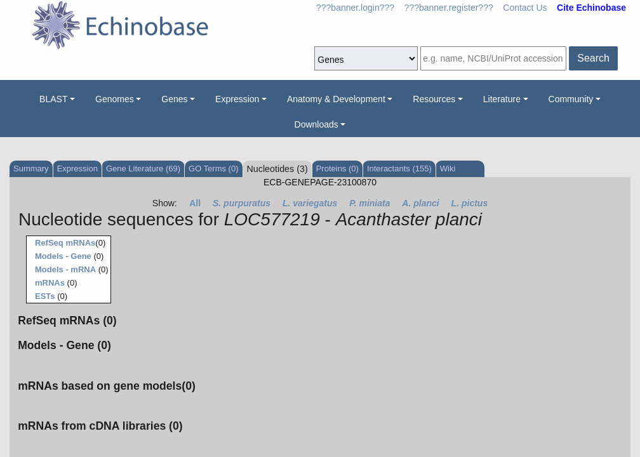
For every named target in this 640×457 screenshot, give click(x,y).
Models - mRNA (65, 269)
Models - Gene (63, 256)
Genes (174, 99)
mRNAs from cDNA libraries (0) (100, 426)
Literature (502, 99)
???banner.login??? (355, 8)
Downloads (316, 124)
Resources (434, 99)
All (195, 203)
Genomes (114, 99)
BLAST (53, 99)
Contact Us (525, 8)
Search (593, 58)
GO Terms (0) (214, 168)
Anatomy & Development (336, 99)
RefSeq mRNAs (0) (67, 320)
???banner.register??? (448, 8)
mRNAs (50, 283)
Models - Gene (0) (64, 345)
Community (571, 99)
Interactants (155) (399, 168)
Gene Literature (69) (143, 168)
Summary (31, 168)
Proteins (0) (337, 168)
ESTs (45, 296)
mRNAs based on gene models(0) (107, 386)
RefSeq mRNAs (65, 243)
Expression (237, 99)
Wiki (448, 168)
